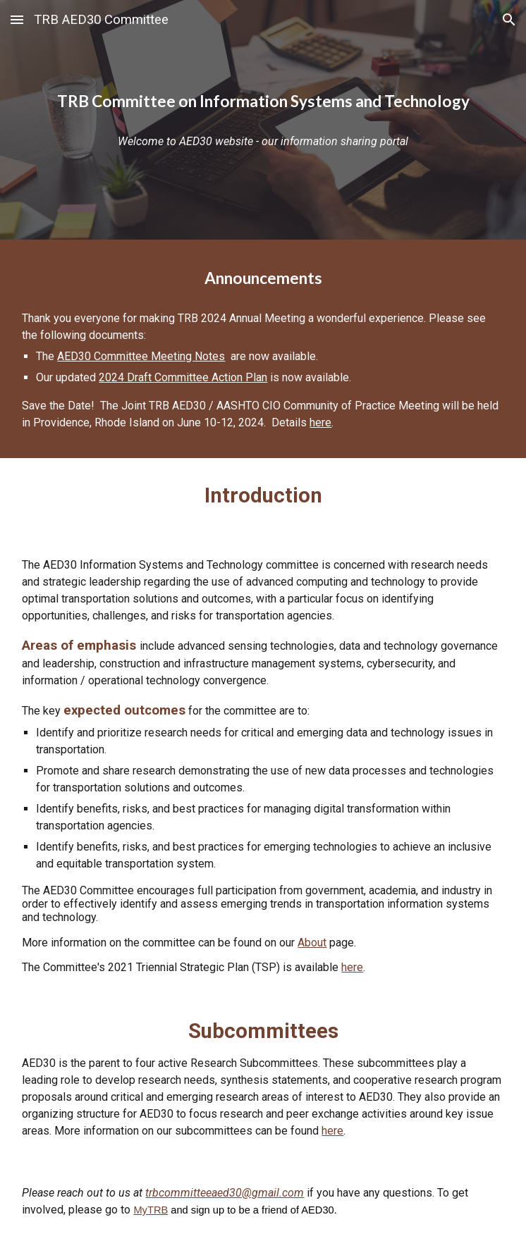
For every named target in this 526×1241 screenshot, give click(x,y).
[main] (262, 101)
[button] (17, 19)
